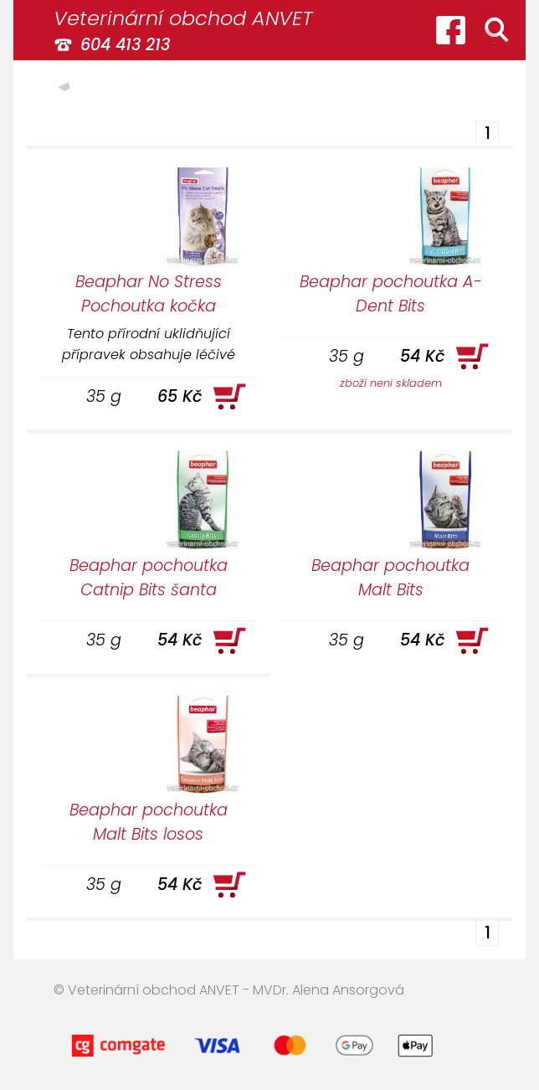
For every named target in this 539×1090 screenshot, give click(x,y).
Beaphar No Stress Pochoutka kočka (148, 293)
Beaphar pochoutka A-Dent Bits (391, 293)
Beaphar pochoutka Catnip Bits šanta (148, 577)
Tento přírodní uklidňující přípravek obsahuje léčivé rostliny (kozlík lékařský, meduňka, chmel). (148, 343)
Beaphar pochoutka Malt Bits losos (148, 822)
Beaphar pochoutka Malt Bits (390, 577)
